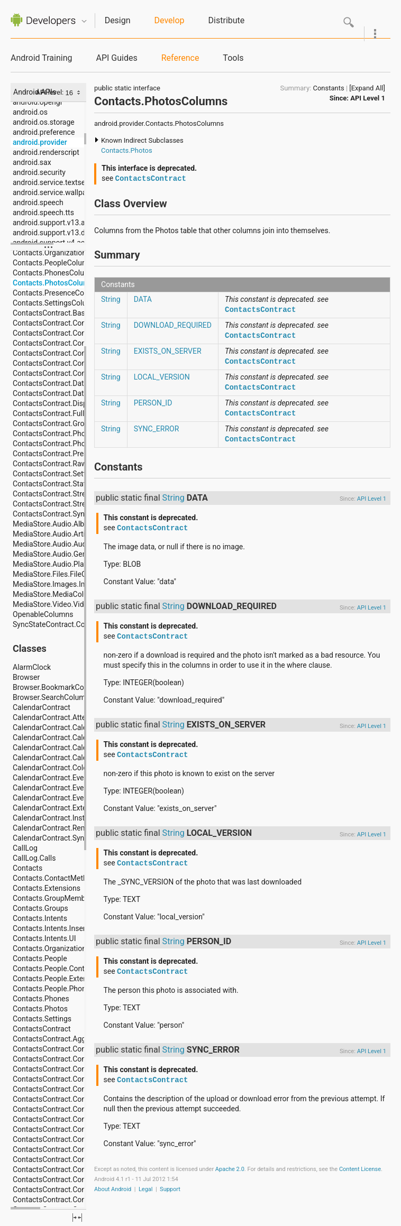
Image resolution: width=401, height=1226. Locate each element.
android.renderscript (46, 152)
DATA (143, 299)
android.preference (44, 132)
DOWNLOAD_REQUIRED (173, 325)
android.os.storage (44, 122)
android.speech (38, 202)
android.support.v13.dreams (59, 232)
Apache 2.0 (229, 1169)
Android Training (41, 58)
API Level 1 (367, 98)
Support (170, 1189)
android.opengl (37, 102)
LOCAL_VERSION (162, 377)
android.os (30, 112)
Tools (233, 58)
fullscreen (77, 1217)
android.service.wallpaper (55, 192)
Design (118, 20)
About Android (112, 1189)
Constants (328, 88)
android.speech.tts (43, 212)
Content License (360, 1169)
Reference (180, 58)
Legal (146, 1189)
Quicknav (84, 21)
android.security (39, 172)
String (111, 299)
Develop (169, 20)
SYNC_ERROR (156, 429)
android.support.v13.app (53, 222)
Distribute (226, 20)
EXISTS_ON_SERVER (168, 351)
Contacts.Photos (126, 150)
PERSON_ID (153, 403)
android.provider (40, 142)
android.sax (32, 162)
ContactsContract (150, 178)
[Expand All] (367, 88)
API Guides (116, 58)
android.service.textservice (57, 182)
